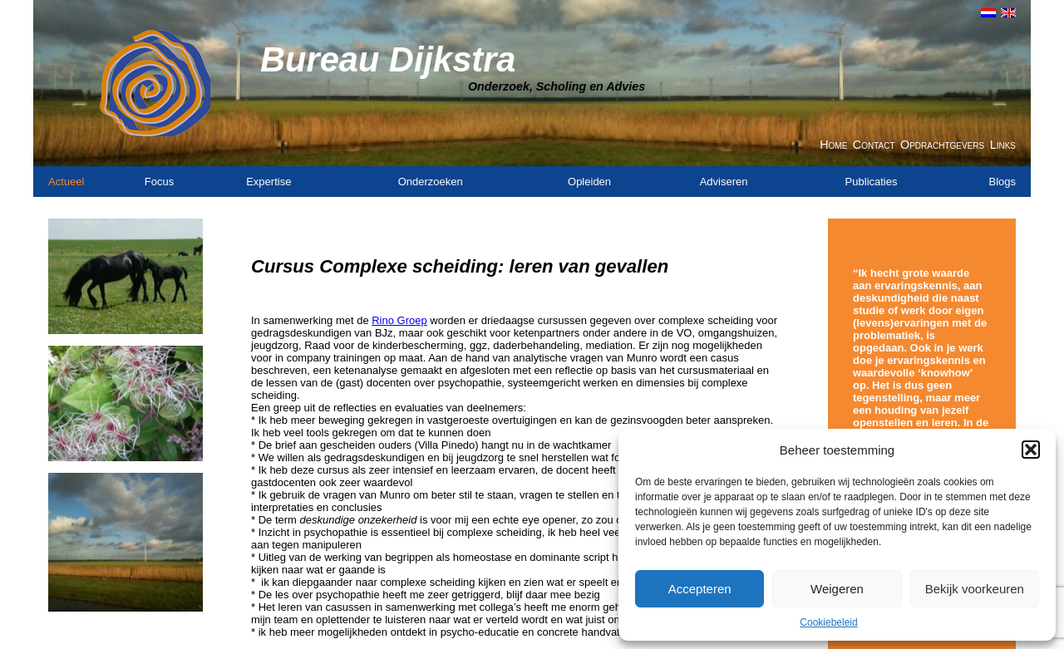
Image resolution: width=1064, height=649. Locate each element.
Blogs (1002, 181)
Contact (874, 144)
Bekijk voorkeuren (974, 589)
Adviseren (724, 181)
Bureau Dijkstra (387, 59)
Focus (159, 181)
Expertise (268, 181)
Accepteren (700, 589)
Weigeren (837, 589)
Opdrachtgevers (942, 144)
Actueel (66, 181)
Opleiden (589, 181)
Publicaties (871, 181)
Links (1003, 144)
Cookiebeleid (828, 622)
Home (833, 144)
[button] (1030, 449)
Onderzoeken (430, 181)
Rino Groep (399, 320)
